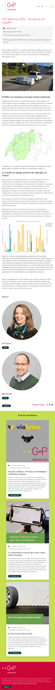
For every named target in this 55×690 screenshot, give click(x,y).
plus (5, 347)
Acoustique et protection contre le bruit (17, 35)
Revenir (6, 406)
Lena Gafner (23, 546)
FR (46, 6)
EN (42, 6)
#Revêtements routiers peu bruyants (29, 40)
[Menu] (51, 6)
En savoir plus (14, 495)
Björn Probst (17, 32)
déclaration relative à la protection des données (24, 683)
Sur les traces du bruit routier (20, 634)
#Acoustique (9, 40)
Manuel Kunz (22, 627)
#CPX (15, 40)
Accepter (6, 687)
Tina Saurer (8, 32)
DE (39, 6)
